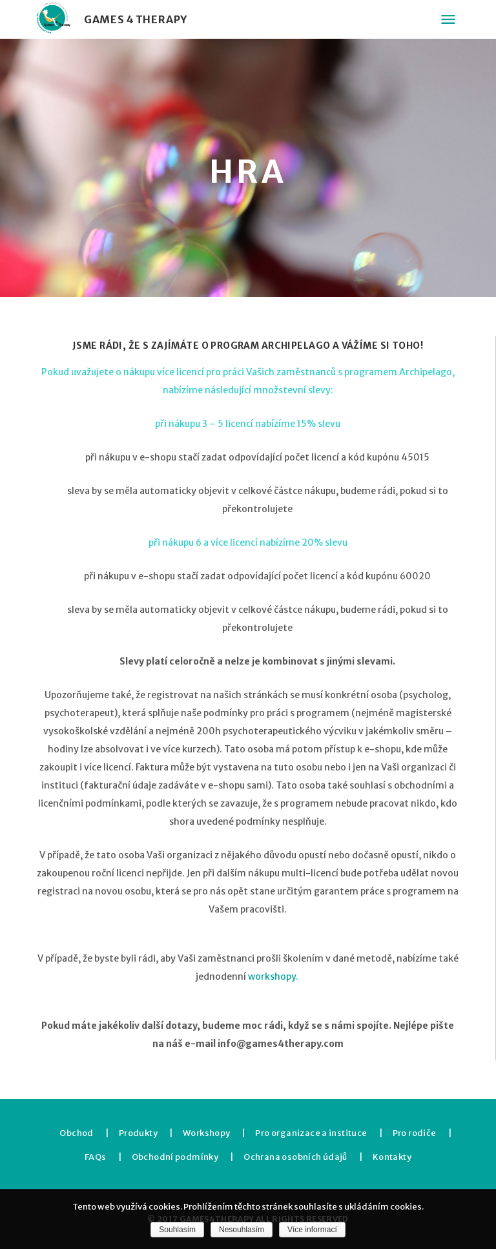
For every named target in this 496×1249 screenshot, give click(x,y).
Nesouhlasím (241, 1229)
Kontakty (392, 1156)
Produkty (138, 1133)
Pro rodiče (415, 1133)
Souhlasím (177, 1229)
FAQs (96, 1156)
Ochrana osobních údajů (295, 1156)
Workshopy (207, 1133)
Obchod (76, 1133)
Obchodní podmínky (175, 1156)
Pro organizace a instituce (311, 1133)
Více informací (312, 1229)
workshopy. (274, 976)
